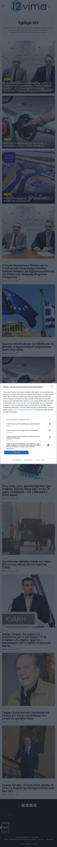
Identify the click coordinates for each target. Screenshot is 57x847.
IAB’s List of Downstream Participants (24, 410)
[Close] (53, 387)
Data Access (28, 460)
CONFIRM (16, 452)
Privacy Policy (40, 460)
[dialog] (28, 423)
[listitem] (28, 419)
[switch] (49, 424)
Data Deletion (16, 460)
